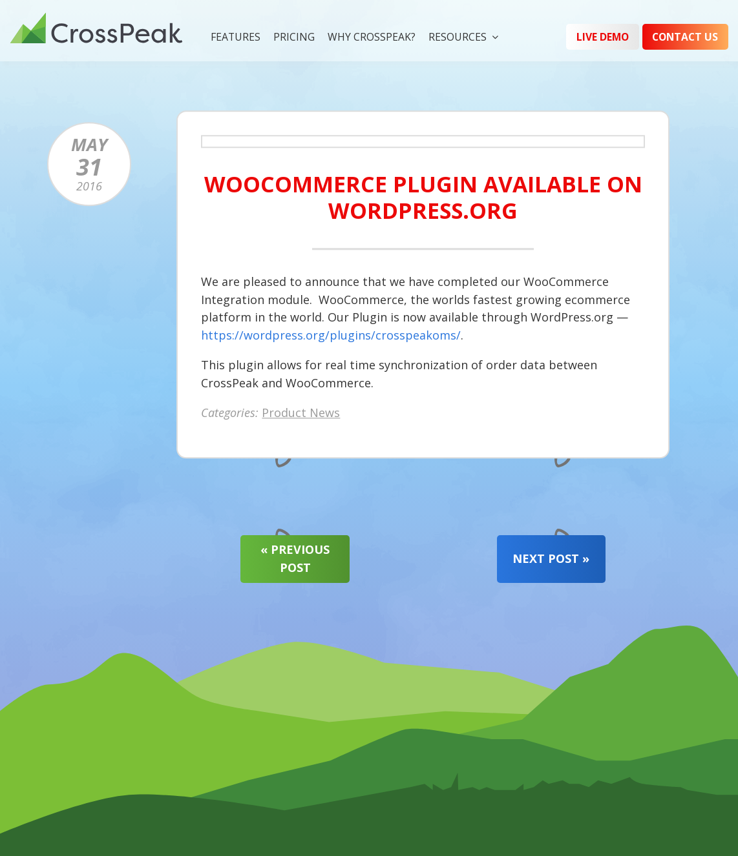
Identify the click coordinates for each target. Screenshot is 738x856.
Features (235, 37)
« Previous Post (295, 558)
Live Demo (602, 37)
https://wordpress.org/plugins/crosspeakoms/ (331, 335)
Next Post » (550, 558)
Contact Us (685, 37)
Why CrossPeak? (372, 37)
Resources (457, 37)
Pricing (294, 37)
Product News (301, 412)
